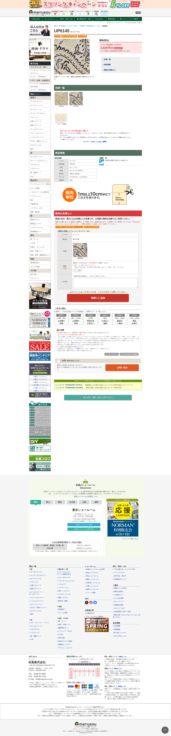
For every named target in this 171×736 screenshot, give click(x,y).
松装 (55, 26)
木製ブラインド (35, 121)
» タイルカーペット (36, 626)
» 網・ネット (61, 621)
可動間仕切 (34, 204)
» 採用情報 (116, 629)
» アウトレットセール (64, 648)
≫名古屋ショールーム (40, 385)
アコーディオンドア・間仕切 (40, 184)
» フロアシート (34, 633)
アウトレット (35, 278)
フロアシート (35, 169)
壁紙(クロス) (34, 219)
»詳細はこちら (117, 668)
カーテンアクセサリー (38, 113)
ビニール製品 (35, 188)
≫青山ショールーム (40, 379)
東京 (36, 502)
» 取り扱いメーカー (119, 633)
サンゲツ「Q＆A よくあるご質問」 (95, 142)
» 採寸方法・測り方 (119, 576)
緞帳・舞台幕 (35, 212)
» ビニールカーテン (64, 577)
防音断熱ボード (35, 231)
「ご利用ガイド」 (79, 348)
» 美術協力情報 (118, 605)
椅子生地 (34, 64)
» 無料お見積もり (109, 70)
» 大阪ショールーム (92, 586)
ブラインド (34, 117)
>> (89, 662)
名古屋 (72, 502)
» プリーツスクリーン (36, 597)
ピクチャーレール (36, 227)
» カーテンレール (35, 579)
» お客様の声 (89, 613)
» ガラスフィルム (35, 611)
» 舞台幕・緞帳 (62, 601)
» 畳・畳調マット (35, 636)
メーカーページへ (111, 354)
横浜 (60, 502)
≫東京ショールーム (40, 376)
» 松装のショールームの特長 (95, 569)
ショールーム (50, 19)
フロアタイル (35, 164)
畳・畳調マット (35, 172)
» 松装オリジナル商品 (64, 641)
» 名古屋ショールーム (92, 583)
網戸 (31, 149)
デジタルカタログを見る (129, 354)
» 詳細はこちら (79, 682)
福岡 (96, 502)
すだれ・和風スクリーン (38, 141)
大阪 (84, 502)
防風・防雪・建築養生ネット (40, 255)
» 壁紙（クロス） (63, 597)
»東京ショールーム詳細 (84, 524)
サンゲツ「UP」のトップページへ (98, 397)
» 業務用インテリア (64, 644)
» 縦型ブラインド (35, 589)
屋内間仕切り (35, 263)
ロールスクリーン (36, 129)
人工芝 (32, 243)
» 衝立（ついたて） (64, 591)
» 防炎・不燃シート (64, 624)
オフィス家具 (35, 266)
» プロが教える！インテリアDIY (124, 569)
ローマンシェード (36, 105)
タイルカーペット (36, 157)
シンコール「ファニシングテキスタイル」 (40, 72)
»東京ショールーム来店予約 (84, 529)
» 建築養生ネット (63, 628)
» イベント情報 (90, 592)
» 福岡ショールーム (92, 589)
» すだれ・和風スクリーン (38, 607)
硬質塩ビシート (35, 223)
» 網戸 (31, 614)
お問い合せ (122, 367)
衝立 (31, 200)
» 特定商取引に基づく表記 (122, 611)
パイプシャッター (36, 208)
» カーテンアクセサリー (37, 575)
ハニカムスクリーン (37, 137)
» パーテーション (63, 587)
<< (79, 662)
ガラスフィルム (35, 145)
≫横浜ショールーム (40, 382)
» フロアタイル (34, 629)
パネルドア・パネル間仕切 (39, 192)
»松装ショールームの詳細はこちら (85, 496)
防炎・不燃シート (36, 251)
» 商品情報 (107, 65)
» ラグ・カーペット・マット (39, 623)
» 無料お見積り (118, 591)
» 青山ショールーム (92, 576)
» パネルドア (61, 584)
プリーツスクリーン (37, 133)
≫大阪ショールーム (40, 388)
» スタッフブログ (119, 608)
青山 (48, 502)
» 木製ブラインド (35, 585)
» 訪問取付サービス (119, 579)
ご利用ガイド (89, 311)
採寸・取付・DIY (66, 19)
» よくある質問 (118, 598)
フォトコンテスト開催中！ (130, 19)
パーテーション (35, 196)
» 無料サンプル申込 (119, 588)
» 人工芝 (60, 634)
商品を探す (35, 19)
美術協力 (112, 19)
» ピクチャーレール (64, 594)
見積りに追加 (98, 298)
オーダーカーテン (36, 101)
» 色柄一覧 (107, 59)
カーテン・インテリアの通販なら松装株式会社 (85, 728)
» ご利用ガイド (118, 595)
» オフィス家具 (62, 613)
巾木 (31, 176)
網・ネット (34, 239)
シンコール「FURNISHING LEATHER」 (39, 85)
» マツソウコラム (119, 572)
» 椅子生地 (60, 638)
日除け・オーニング (37, 247)
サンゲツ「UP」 (72, 26)
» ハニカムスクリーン (36, 601)
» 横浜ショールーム (92, 579)
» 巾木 (31, 639)
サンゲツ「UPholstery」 (38, 76)
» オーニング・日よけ (64, 631)
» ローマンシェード (36, 604)
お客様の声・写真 (84, 19)
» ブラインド (33, 582)
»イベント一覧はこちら (130, 539)
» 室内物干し (61, 609)
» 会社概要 (116, 626)
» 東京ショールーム (92, 572)
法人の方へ (99, 19)
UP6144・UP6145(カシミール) (90, 26)
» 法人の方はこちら (119, 636)
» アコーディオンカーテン (66, 581)
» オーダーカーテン (36, 572)
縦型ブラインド (35, 125)
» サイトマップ (118, 601)
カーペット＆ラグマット (38, 161)
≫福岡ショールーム (40, 391)
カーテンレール (35, 109)
